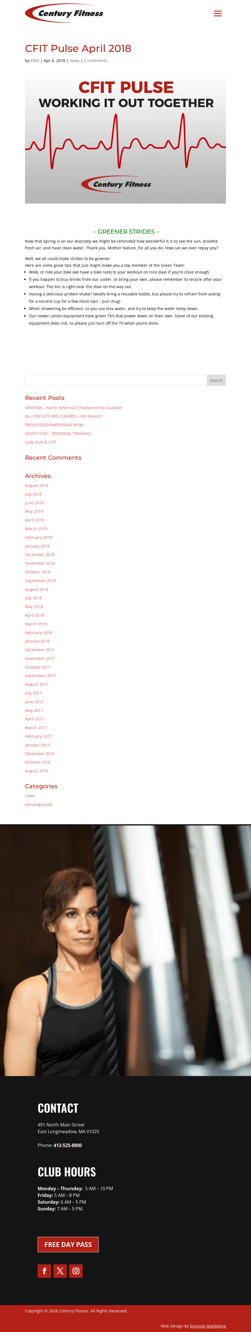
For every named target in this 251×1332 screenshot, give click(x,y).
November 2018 (40, 563)
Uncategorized (38, 804)
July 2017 (33, 693)
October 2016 (37, 762)
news (75, 60)
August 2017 (36, 684)
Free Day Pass (68, 1244)
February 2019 (38, 537)
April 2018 (34, 615)
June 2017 (34, 701)
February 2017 (38, 736)
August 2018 (36, 589)
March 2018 (36, 624)
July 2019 (33, 494)
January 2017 (37, 745)
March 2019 (36, 528)
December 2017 (40, 649)
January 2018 (37, 641)
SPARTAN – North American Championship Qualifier (74, 407)
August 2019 (36, 485)
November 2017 (40, 658)
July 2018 (33, 597)
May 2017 (34, 710)
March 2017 (36, 727)
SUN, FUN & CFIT (40, 442)
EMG (35, 60)
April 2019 (34, 520)
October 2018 (37, 572)
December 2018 (40, 554)
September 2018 (40, 580)
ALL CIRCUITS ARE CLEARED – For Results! (63, 416)
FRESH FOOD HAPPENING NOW (54, 424)
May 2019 (34, 511)
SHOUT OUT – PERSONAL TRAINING (58, 433)
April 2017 (34, 718)
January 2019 (37, 546)
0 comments (95, 60)
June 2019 (34, 503)
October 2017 (37, 667)
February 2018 (38, 632)
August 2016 (36, 770)
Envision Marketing (208, 1326)
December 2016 (40, 753)
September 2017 (40, 675)
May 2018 (34, 606)
